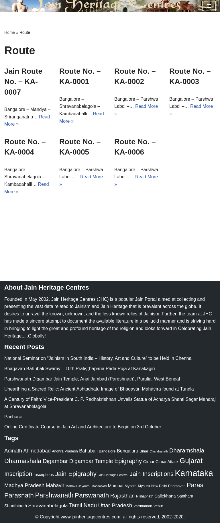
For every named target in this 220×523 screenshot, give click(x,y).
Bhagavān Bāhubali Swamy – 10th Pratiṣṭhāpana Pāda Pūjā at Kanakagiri (79, 368)
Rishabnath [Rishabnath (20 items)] (144, 496)
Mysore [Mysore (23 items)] (131, 486)
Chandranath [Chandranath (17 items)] (159, 451)
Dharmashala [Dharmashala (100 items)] (22, 461)
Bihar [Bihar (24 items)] (144, 451)
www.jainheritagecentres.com (90, 516)
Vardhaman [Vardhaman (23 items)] (142, 506)
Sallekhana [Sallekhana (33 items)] (165, 495)
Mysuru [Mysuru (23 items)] (144, 486)
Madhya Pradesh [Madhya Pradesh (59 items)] (24, 485)
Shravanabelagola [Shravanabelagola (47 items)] (48, 505)
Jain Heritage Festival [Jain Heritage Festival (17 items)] (113, 475)
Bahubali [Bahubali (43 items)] (88, 451)
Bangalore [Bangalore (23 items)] (107, 451)
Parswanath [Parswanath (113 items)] (92, 495)
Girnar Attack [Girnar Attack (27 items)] (167, 461)
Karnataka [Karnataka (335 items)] (194, 473)
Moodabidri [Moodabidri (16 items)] (99, 486)
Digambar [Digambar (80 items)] (55, 461)
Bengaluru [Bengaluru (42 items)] (127, 450)
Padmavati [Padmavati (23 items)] (177, 486)
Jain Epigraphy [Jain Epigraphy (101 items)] (76, 473)
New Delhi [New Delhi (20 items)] (159, 486)
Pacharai (13, 416)
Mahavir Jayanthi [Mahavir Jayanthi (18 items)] (78, 486)
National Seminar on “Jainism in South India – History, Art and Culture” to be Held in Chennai (98, 358)
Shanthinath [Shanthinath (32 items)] (15, 506)
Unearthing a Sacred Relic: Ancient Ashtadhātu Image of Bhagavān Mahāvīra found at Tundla (99, 389)
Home (9, 32)
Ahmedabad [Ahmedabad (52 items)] (36, 451)
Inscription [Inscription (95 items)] (18, 474)
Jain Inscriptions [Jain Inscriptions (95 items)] (151, 474)
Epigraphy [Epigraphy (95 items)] (128, 461)
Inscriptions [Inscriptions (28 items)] (44, 474)
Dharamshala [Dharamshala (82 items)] (186, 450)
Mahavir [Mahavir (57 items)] (55, 485)
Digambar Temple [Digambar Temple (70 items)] (91, 461)
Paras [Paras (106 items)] (195, 485)
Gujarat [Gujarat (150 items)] (191, 461)
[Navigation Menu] (209, 6)
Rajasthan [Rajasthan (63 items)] (122, 496)
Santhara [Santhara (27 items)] (185, 496)
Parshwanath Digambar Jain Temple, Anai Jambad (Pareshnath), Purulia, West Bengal (92, 378)
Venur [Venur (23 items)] (158, 506)
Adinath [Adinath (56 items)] (13, 451)
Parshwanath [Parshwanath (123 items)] (54, 495)
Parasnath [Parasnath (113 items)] (19, 495)
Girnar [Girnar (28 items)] (148, 461)
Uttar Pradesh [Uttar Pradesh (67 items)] (115, 505)
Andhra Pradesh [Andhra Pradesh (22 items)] (65, 451)
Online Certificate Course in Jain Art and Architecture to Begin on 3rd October (82, 426)
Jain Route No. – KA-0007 (23, 81)
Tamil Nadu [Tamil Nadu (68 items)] (83, 505)
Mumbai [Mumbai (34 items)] (115, 485)
